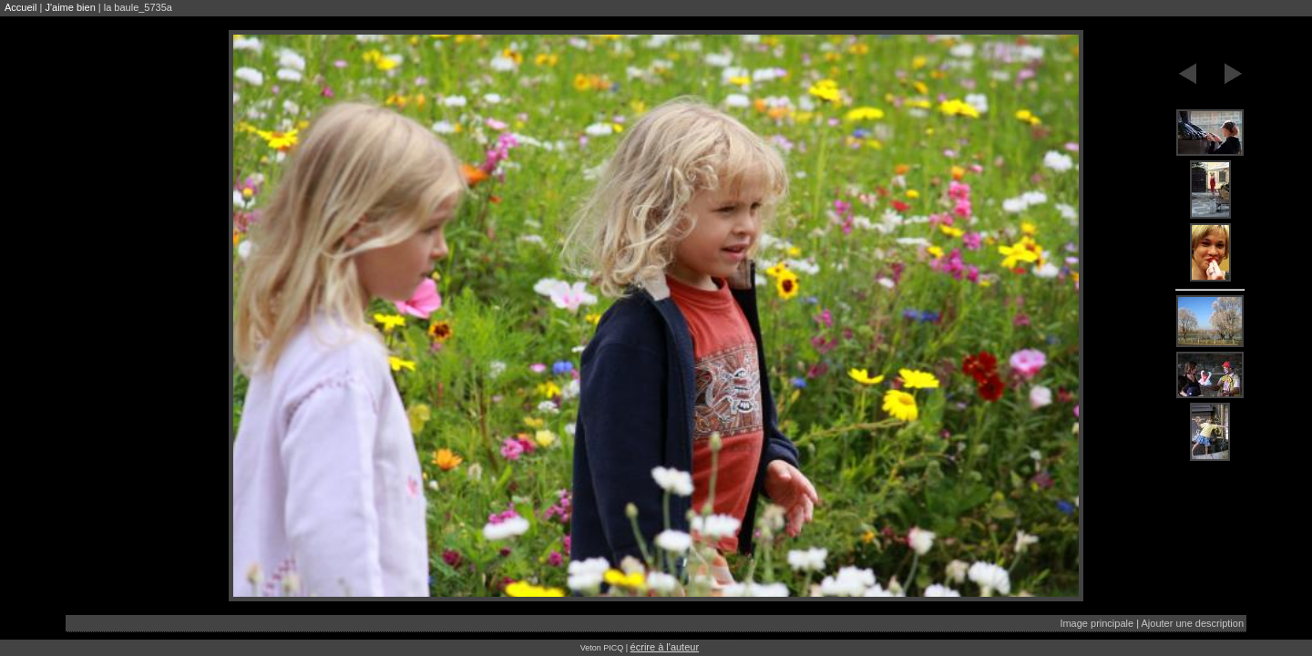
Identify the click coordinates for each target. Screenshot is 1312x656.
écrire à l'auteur (664, 646)
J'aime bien (70, 7)
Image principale (1096, 623)
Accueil (20, 7)
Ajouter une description (1192, 623)
